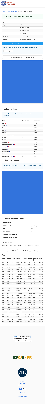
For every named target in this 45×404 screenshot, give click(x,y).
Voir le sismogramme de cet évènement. (22, 57)
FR (21, 389)
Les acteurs (22, 381)
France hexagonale (12, 11)
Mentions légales (22, 396)
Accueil (3, 11)
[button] (41, 3)
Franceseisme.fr (22, 385)
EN (24, 389)
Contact (23, 394)
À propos (22, 392)
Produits (22, 383)
